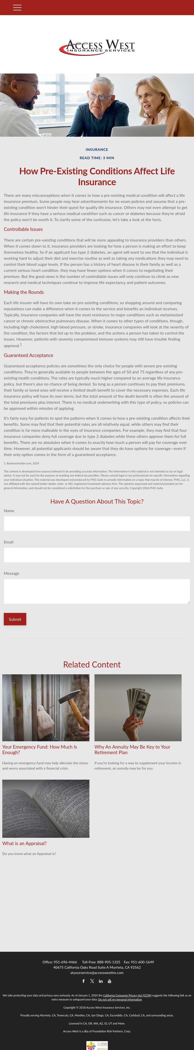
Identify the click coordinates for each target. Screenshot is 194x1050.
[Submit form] (15, 619)
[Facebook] (83, 981)
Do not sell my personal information (120, 999)
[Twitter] (92, 981)
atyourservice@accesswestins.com (97, 972)
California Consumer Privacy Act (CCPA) (127, 995)
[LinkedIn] (101, 981)
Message (11, 573)
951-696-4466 (65, 962)
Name (9, 510)
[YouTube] (109, 981)
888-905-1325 (108, 962)
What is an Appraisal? (24, 843)
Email (8, 541)
